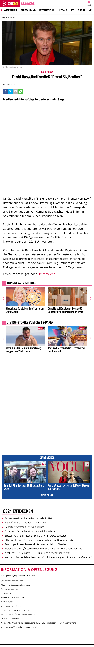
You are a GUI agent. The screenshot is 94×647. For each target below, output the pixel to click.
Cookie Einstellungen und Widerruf (15, 610)
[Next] (91, 10)
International (47, 10)
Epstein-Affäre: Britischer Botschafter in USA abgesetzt (34, 535)
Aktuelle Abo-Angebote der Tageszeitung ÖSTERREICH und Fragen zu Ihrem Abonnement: (38, 623)
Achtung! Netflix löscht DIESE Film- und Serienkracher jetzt (36, 553)
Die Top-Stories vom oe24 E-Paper (30, 323)
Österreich (10, 10)
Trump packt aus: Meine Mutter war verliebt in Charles (34, 544)
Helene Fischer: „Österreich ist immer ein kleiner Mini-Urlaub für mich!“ (43, 548)
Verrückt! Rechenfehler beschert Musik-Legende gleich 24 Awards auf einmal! (47, 557)
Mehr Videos (47, 495)
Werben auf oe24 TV (9, 601)
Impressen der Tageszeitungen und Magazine (20, 627)
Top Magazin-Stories (21, 283)
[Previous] (2, 10)
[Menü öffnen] (4, 3)
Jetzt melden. (47, 274)
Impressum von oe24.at (11, 606)
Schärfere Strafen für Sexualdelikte (23, 527)
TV (72, 10)
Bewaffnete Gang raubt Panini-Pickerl (24, 522)
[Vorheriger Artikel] (4, 298)
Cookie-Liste (6, 593)
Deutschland (28, 10)
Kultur (81, 10)
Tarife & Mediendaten (10, 618)
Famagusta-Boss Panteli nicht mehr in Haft (27, 518)
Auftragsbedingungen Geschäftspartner (18, 575)
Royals (63, 10)
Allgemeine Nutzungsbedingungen (15, 585)
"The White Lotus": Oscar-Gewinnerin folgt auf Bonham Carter (38, 540)
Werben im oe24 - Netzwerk (12, 597)
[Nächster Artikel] (89, 298)
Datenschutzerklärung (10, 589)
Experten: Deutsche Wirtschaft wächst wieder (29, 531)
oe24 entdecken (18, 511)
